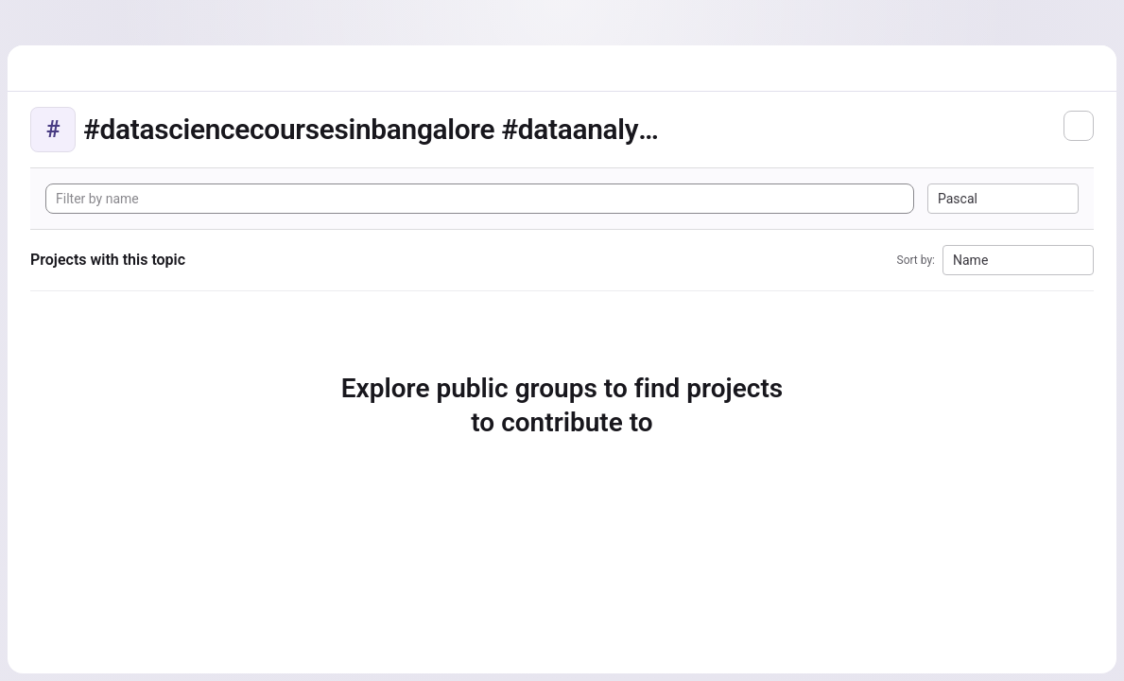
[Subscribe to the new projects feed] (1078, 126)
